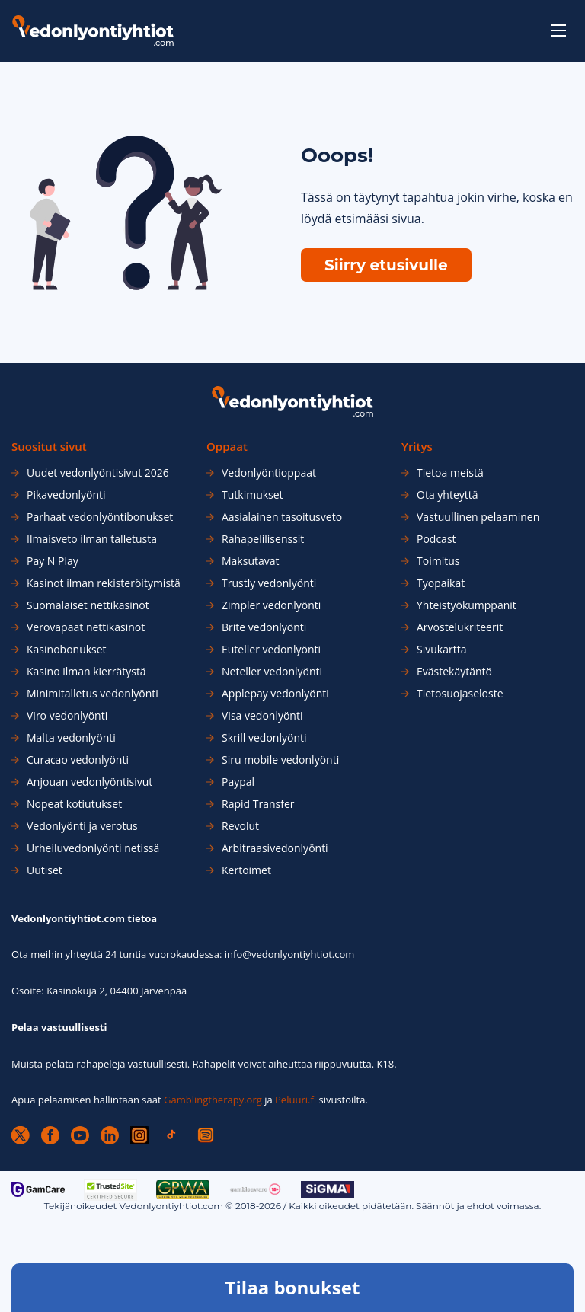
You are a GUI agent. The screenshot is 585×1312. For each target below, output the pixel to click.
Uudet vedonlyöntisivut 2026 (98, 473)
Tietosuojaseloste (460, 693)
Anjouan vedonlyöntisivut (89, 782)
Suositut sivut (49, 446)
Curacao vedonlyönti (78, 760)
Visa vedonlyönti (262, 715)
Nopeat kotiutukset (74, 804)
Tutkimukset (252, 495)
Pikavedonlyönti (66, 495)
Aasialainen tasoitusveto (282, 517)
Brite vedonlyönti (264, 627)
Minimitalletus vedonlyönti (92, 693)
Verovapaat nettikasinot (86, 627)
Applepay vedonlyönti (275, 693)
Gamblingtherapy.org (213, 1099)
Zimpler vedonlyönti (271, 605)
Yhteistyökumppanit (466, 605)
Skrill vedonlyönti (264, 738)
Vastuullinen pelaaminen (478, 517)
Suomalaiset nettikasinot (88, 605)
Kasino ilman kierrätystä (86, 671)
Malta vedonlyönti (71, 738)
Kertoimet (246, 870)
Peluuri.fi (295, 1099)
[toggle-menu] (558, 30)
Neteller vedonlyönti (272, 671)
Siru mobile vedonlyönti (280, 760)
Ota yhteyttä (447, 495)
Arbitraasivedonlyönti (275, 848)
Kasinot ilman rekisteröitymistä (104, 583)
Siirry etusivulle (386, 265)
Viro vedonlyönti (67, 715)
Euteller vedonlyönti (271, 649)
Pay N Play (52, 561)
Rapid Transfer (258, 804)
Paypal (238, 782)
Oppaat (227, 446)
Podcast (436, 539)
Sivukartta (441, 649)
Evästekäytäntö (454, 671)
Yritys (417, 446)
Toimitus (438, 561)
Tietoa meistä (450, 473)
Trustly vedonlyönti (269, 583)
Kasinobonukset (67, 649)
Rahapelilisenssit (263, 539)
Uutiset (44, 870)
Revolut (240, 826)
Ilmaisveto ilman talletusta (92, 539)
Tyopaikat (441, 583)
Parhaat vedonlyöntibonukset (100, 517)
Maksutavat (251, 561)
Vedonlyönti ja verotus (82, 826)
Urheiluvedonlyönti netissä (93, 848)
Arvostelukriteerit (460, 627)
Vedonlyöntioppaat (269, 473)
